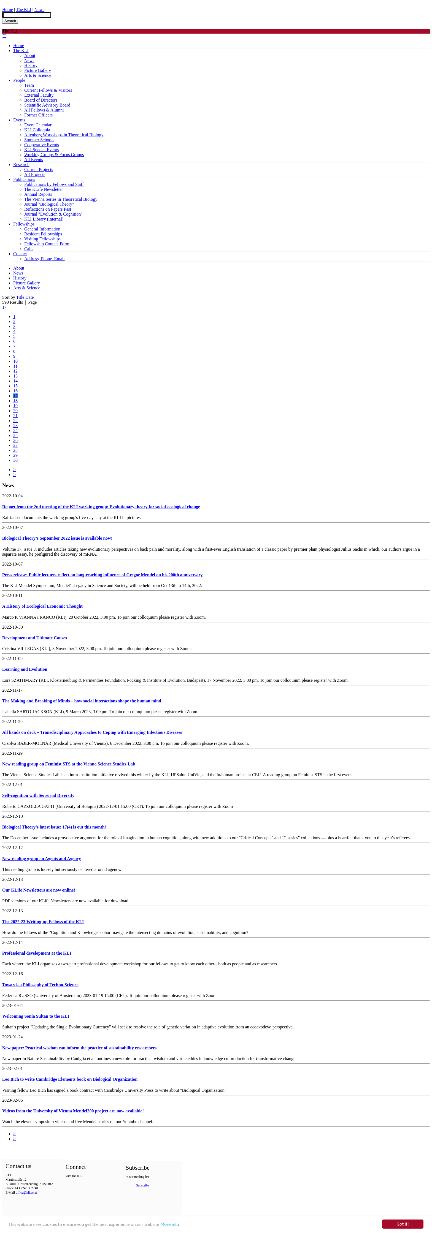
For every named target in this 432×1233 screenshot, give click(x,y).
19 (15, 405)
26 (15, 440)
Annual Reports (38, 194)
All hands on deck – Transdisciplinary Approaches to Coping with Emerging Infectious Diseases (92, 732)
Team (29, 85)
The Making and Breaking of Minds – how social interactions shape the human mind (81, 701)
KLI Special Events (41, 149)
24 (15, 430)
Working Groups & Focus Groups (54, 154)
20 (15, 410)
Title (20, 297)
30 (15, 460)
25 (15, 435)
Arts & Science (37, 75)
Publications (24, 179)
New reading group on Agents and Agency (41, 858)
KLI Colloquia (37, 129)
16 (15, 391)
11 (15, 366)
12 (15, 371)
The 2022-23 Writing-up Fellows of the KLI (43, 921)
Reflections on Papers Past (47, 209)
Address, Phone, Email (44, 258)
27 (15, 445)
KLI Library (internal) (43, 219)
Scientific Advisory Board (47, 105)
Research (21, 164)
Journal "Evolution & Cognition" (53, 214)
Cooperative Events (41, 144)
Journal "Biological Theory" (49, 204)
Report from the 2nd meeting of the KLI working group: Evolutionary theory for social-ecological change (101, 506)
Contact (20, 253)
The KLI (23, 9)
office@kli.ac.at (26, 1192)
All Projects (34, 174)
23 (15, 425)
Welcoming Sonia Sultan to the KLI (35, 1016)
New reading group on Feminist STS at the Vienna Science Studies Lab (68, 764)
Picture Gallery (37, 70)
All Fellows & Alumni (44, 110)
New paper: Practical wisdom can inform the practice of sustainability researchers (79, 1047)
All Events (33, 159)
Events (19, 120)
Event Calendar (38, 125)
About (29, 55)
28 (15, 450)
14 (15, 381)
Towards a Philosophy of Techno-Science (40, 984)
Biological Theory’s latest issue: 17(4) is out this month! (54, 827)
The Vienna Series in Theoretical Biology (61, 199)
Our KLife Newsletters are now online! (38, 890)
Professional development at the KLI (36, 953)
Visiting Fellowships (42, 239)
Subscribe (142, 1185)
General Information (42, 229)
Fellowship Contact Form (46, 243)
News (39, 9)
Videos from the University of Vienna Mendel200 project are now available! (73, 1111)
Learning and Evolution (24, 669)
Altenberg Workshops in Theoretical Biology (64, 134)
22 (15, 420)
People (19, 80)
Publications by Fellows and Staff (54, 184)
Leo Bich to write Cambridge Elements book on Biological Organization (69, 1079)
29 (15, 455)
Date (29, 297)
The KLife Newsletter (43, 189)
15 (15, 386)
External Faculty (38, 95)
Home (7, 9)
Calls (28, 248)
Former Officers (38, 115)
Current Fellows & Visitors (48, 90)
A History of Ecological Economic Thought (42, 606)
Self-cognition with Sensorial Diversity (38, 795)
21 (15, 415)
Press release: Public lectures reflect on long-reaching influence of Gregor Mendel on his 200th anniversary (102, 574)
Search (10, 21)
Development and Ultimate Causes (34, 637)
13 (15, 376)
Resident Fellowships (43, 234)
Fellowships (23, 224)
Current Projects (38, 169)
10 (15, 361)
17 (4, 307)
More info (169, 1224)
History (30, 65)
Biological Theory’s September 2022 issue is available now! (57, 538)
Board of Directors (40, 100)
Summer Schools (39, 139)
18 (15, 400)
